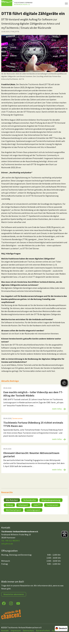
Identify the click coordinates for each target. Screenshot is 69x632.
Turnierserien (52, 505)
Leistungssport (33, 510)
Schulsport (23, 505)
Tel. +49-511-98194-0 (10, 540)
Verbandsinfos (29, 500)
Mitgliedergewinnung (51, 500)
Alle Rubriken (12, 500)
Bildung (9, 505)
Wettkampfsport (13, 510)
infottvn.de (7, 543)
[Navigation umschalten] (66, 3)
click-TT (37, 505)
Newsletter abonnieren (13, 594)
